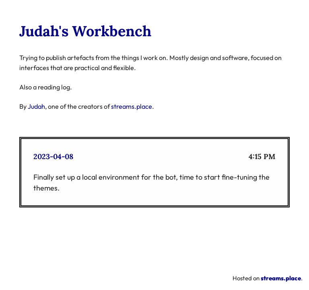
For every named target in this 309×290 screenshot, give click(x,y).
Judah (36, 106)
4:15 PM (262, 156)
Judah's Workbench (85, 31)
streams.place (131, 106)
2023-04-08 (53, 156)
